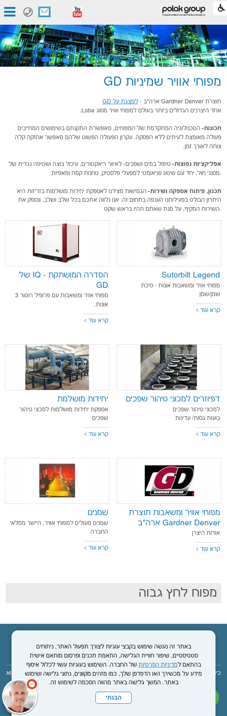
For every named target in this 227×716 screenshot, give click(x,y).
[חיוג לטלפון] (28, 12)
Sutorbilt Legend (191, 275)
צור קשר (44, 12)
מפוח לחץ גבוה (178, 593)
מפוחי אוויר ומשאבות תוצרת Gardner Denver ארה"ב (174, 518)
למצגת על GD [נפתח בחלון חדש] (120, 101)
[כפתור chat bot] (19, 696)
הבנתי (113, 698)
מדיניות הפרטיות (158, 665)
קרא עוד (210, 310)
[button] (61, 12)
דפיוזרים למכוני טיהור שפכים (173, 399)
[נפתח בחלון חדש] (77, 12)
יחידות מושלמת (82, 399)
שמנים (98, 513)
